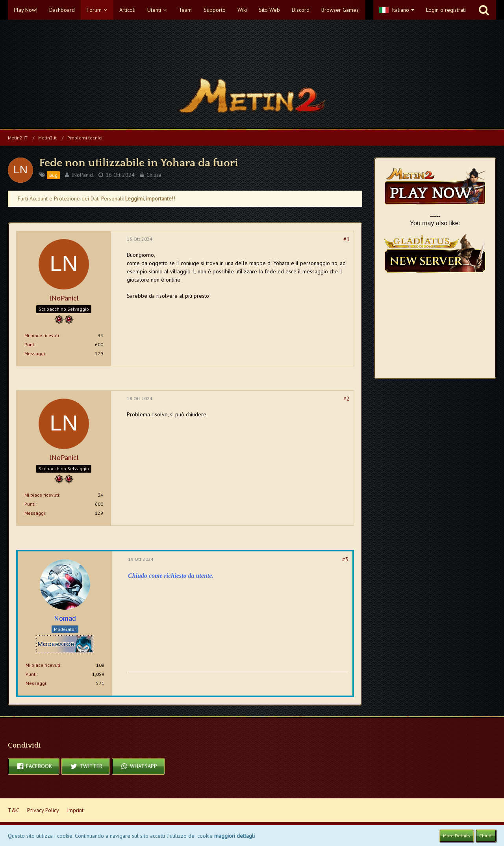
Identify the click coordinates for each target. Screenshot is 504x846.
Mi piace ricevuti (41, 335)
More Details (456, 836)
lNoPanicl (83, 174)
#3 (345, 559)
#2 (346, 398)
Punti (29, 344)
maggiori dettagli (234, 835)
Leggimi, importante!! (150, 198)
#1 (346, 239)
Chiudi (486, 836)
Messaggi (34, 353)
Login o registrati (446, 9)
